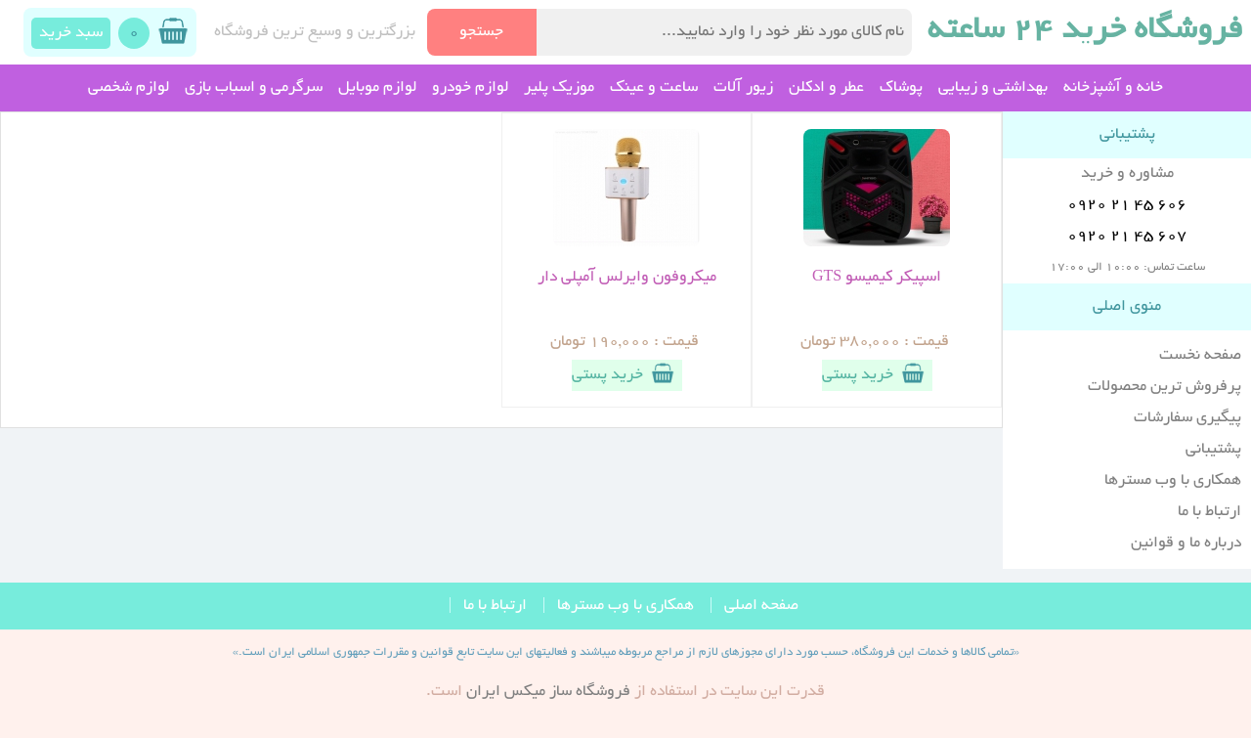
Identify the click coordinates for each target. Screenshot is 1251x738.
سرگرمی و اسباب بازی (254, 88)
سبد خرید (71, 33)
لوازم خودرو (470, 88)
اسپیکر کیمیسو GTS (876, 277)
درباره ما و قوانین (1186, 543)
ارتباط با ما (1209, 512)
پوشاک (901, 88)
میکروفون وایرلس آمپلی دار (627, 277)
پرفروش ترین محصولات (1164, 387)
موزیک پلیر (559, 88)
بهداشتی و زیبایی (993, 88)
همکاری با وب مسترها (1172, 481)
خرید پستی (877, 373)
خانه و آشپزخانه (1113, 88)
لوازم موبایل (377, 88)
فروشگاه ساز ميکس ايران (548, 692)
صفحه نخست (1200, 356)
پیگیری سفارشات (1187, 418)
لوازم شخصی (128, 88)
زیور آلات (743, 88)
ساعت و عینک (654, 88)
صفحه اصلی (761, 606)
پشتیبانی (1213, 449)
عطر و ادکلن (826, 88)
